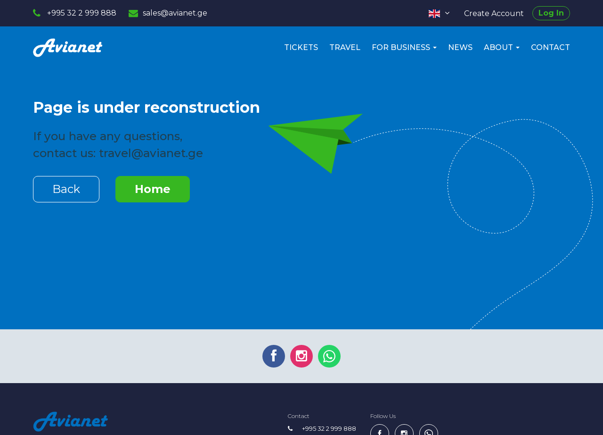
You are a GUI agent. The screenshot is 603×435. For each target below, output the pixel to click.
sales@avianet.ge (175, 12)
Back (66, 189)
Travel (344, 47)
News (460, 47)
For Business (404, 47)
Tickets (301, 47)
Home (153, 189)
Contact (550, 47)
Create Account (494, 13)
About (502, 47)
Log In (551, 12)
